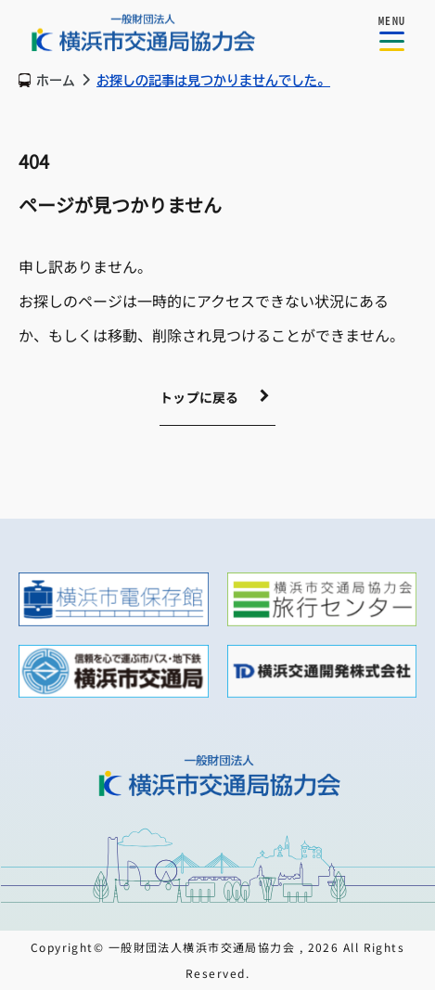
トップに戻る (199, 397)
